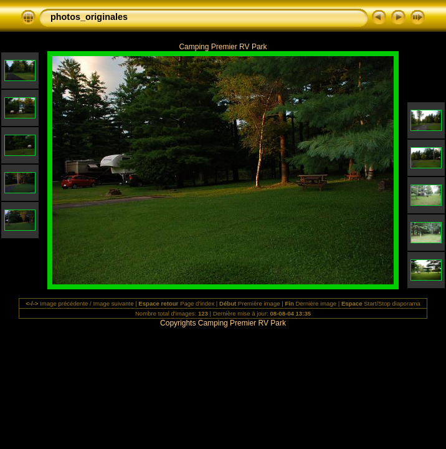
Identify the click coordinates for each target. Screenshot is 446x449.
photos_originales (89, 17)
